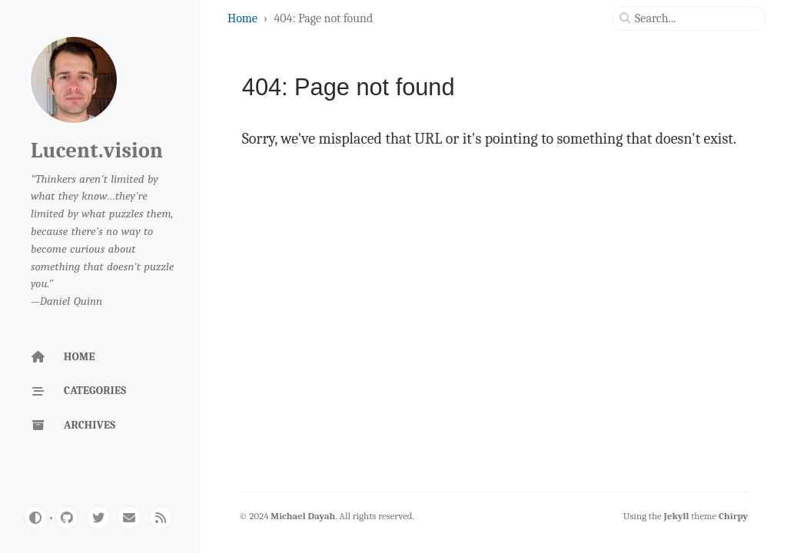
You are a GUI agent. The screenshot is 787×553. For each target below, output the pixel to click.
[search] (695, 18)
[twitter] (98, 517)
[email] (129, 517)
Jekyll (676, 516)
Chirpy (733, 516)
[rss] (160, 517)
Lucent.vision (97, 150)
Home (243, 18)
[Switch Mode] (35, 517)
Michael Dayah (303, 516)
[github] (67, 517)
